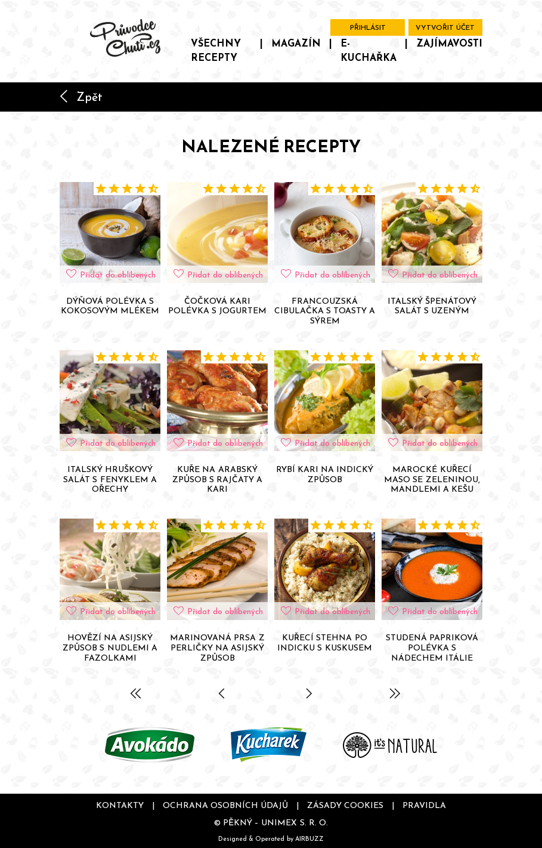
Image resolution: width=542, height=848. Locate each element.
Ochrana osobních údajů (225, 805)
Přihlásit (368, 27)
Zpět (81, 97)
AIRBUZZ (309, 838)
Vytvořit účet (445, 27)
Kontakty (120, 805)
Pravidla (424, 805)
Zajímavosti (449, 43)
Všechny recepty (216, 50)
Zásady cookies (345, 805)
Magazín (296, 43)
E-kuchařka (368, 50)
